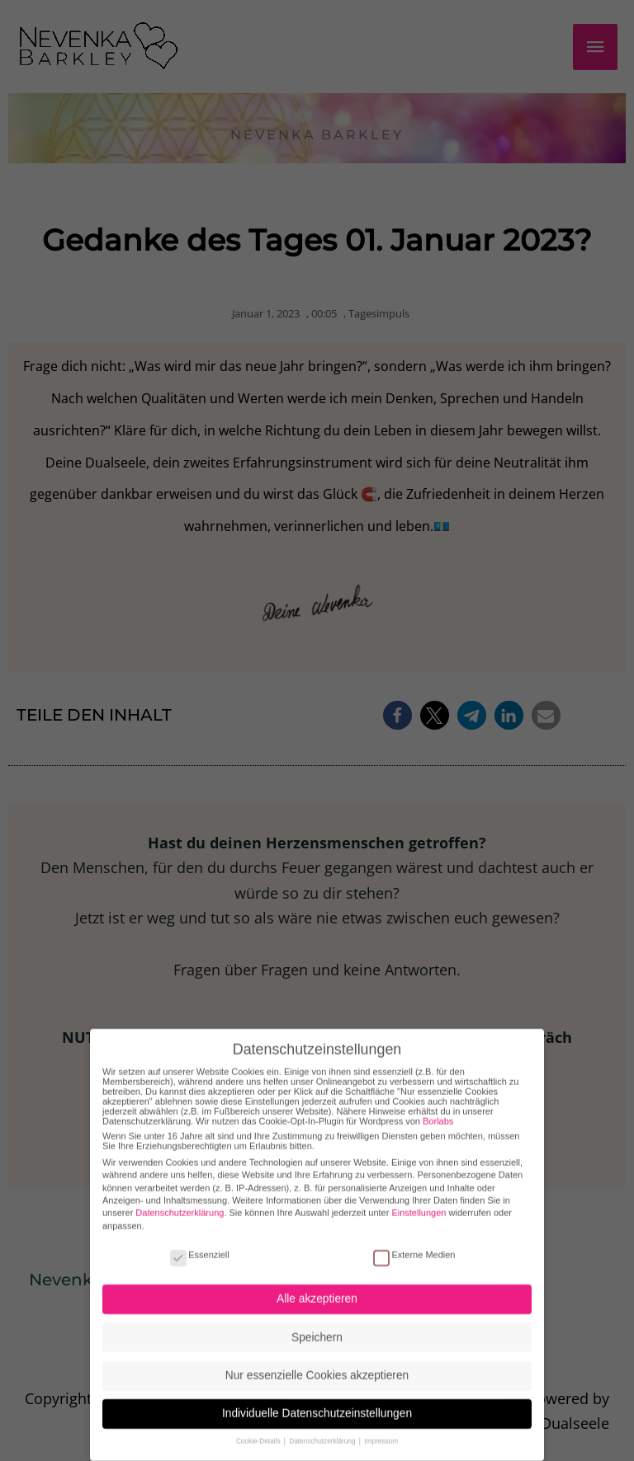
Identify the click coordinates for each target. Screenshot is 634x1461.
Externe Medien (414, 1238)
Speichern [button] (317, 1320)
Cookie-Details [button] (259, 1425)
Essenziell (199, 1238)
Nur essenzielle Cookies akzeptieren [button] (317, 1358)
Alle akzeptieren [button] (317, 1282)
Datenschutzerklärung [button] (323, 1425)
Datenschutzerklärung (179, 1196)
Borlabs (438, 1104)
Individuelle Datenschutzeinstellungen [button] (317, 1397)
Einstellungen (418, 1196)
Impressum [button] (381, 1425)
